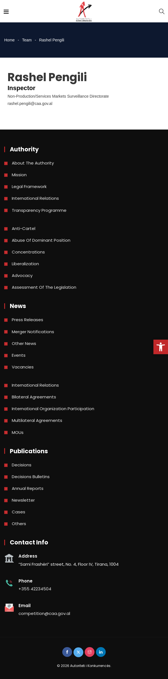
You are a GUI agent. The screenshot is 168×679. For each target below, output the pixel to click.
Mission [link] (19, 175)
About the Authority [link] (33, 163)
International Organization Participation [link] (53, 409)
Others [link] (19, 524)
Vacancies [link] (23, 367)
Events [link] (19, 355)
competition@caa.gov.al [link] (44, 613)
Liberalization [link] (25, 264)
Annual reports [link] (27, 488)
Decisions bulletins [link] (31, 477)
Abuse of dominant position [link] (41, 240)
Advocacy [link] (22, 275)
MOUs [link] (18, 432)
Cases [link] (18, 512)
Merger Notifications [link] (33, 332)
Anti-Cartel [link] (23, 228)
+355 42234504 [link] (35, 589)
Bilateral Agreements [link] (34, 397)
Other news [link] (24, 343)
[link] (160, 347)
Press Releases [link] (27, 320)
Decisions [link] (21, 465)
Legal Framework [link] (29, 186)
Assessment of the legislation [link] (44, 287)
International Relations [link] (35, 198)
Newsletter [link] (23, 500)
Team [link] (27, 40)
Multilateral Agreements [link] (37, 420)
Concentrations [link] (28, 252)
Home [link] (9, 40)
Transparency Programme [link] (39, 210)
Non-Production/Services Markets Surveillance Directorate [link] (58, 96)
